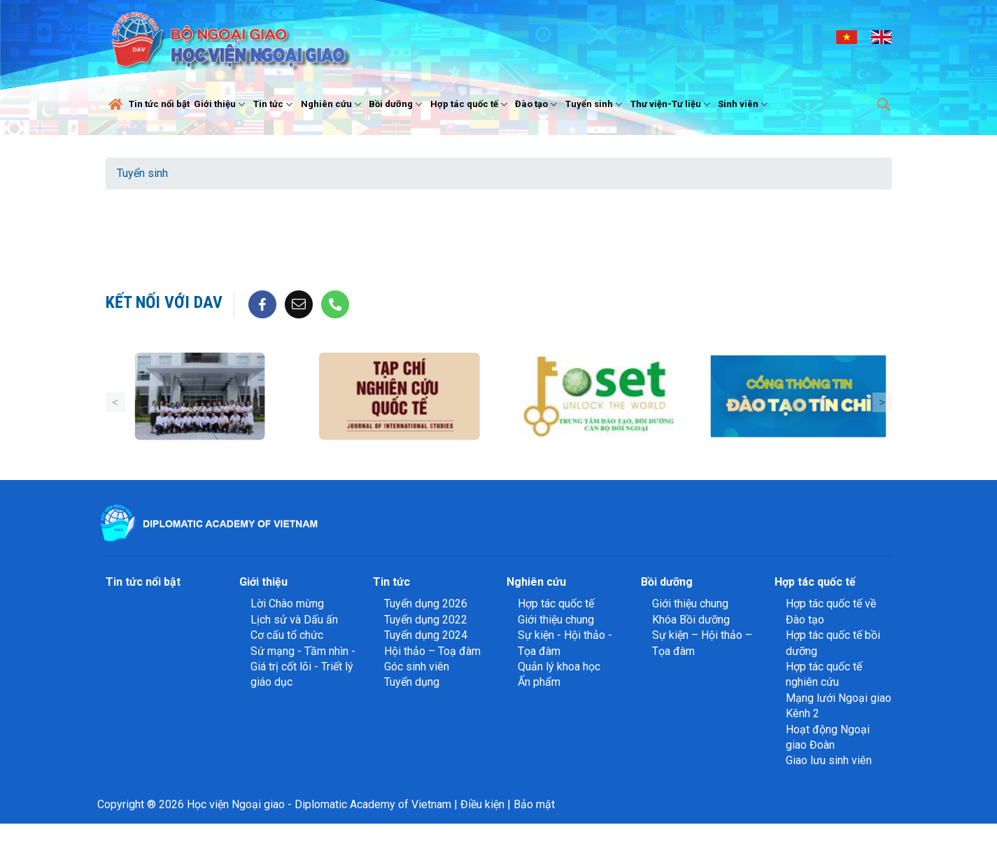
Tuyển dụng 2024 (425, 635)
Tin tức (274, 104)
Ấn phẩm (539, 682)
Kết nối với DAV (164, 302)
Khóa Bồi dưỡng (691, 619)
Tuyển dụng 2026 (425, 603)
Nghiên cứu (333, 104)
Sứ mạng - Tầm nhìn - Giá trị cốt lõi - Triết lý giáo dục (302, 666)
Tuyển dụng (411, 682)
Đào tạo (537, 104)
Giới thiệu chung (556, 619)
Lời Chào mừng (287, 603)
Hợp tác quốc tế (470, 104)
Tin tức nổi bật (159, 104)
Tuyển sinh (595, 104)
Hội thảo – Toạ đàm (432, 651)
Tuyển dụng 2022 (425, 619)
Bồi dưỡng (397, 104)
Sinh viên (744, 104)
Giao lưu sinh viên (829, 760)
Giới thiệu (221, 104)
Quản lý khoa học (559, 666)
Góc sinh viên (416, 666)
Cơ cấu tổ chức (286, 635)
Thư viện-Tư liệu (672, 104)
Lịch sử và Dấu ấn (294, 619)
